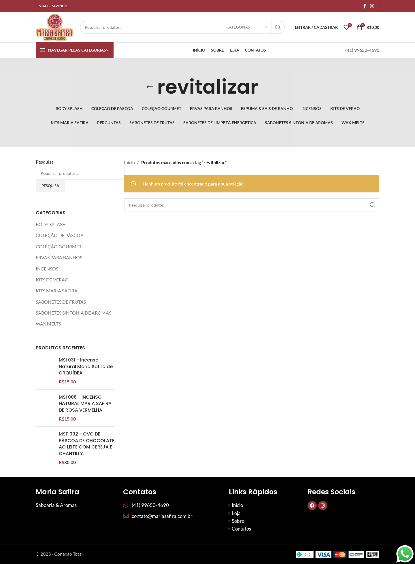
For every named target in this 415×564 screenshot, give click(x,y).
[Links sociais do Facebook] (364, 6)
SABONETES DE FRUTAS (61, 301)
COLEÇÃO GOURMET (59, 246)
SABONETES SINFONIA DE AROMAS (73, 312)
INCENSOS (47, 268)
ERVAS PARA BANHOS (59, 257)
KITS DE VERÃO (52, 279)
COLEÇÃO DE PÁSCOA (60, 235)
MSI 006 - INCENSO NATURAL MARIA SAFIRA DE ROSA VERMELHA (85, 420)
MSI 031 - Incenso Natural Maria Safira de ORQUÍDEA (86, 366)
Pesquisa (45, 161)
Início (129, 162)
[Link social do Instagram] (372, 6)
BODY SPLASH (51, 224)
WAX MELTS (48, 323)
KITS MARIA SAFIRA (57, 290)
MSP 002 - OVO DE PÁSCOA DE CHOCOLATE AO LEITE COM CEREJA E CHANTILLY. (86, 491)
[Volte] (150, 87)
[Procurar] (182, 27)
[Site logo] (55, 26)
